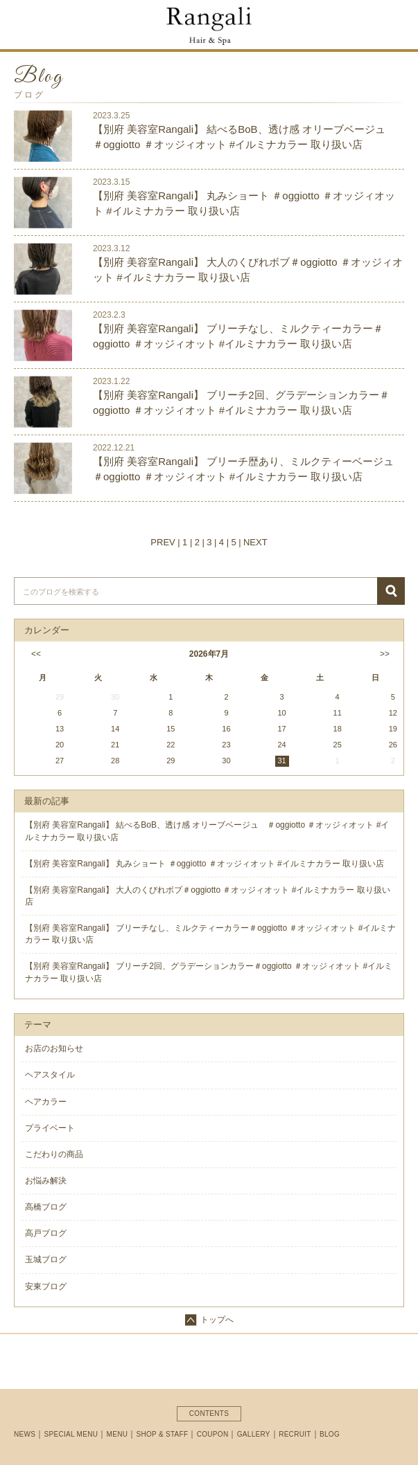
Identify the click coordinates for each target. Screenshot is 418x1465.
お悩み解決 (46, 1180)
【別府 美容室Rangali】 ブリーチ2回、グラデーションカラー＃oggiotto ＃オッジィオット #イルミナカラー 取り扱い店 (241, 402)
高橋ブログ (46, 1207)
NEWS (24, 1434)
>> (385, 654)
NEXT (255, 542)
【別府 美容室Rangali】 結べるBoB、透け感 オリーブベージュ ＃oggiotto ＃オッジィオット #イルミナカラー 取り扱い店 (244, 136)
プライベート (50, 1128)
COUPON (213, 1434)
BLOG (330, 1434)
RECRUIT (295, 1434)
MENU (117, 1434)
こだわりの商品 (54, 1154)
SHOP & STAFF (163, 1434)
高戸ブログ (46, 1233)
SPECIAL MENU (71, 1434)
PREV (162, 542)
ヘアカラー (46, 1102)
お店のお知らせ (54, 1048)
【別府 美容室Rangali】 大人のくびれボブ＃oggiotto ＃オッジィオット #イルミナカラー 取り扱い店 (248, 269)
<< (34, 654)
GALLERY (253, 1434)
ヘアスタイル (50, 1075)
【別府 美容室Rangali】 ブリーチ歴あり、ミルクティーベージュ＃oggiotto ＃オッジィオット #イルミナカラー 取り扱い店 (243, 468)
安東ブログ (46, 1286)
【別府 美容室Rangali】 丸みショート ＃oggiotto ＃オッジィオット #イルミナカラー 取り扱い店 (244, 203)
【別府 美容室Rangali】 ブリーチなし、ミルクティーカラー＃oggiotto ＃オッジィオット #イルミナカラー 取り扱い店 (238, 335)
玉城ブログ (46, 1259)
